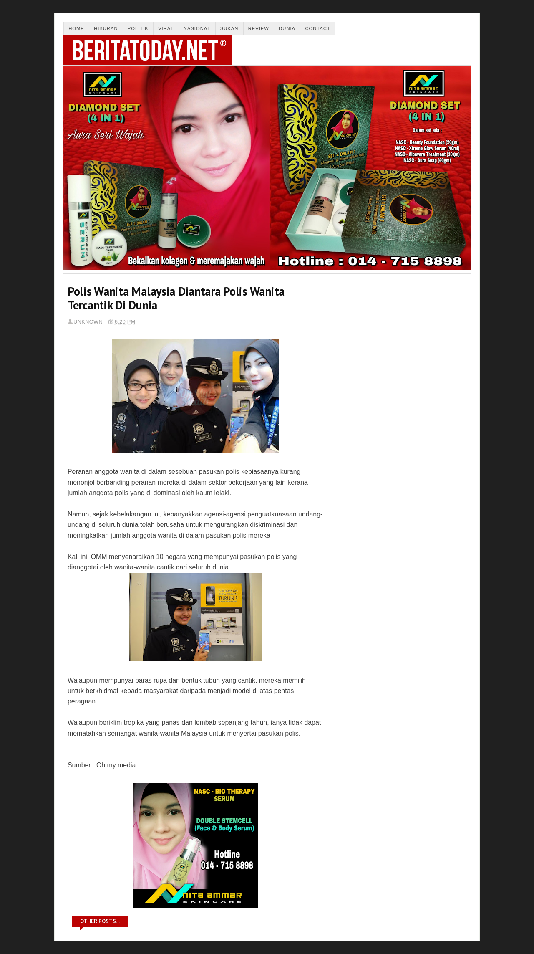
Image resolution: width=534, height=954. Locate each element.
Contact (317, 28)
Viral (166, 28)
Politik (138, 28)
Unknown (88, 322)
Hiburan (106, 28)
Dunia (287, 28)
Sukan (229, 28)
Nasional (197, 28)
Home (76, 28)
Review (258, 28)
